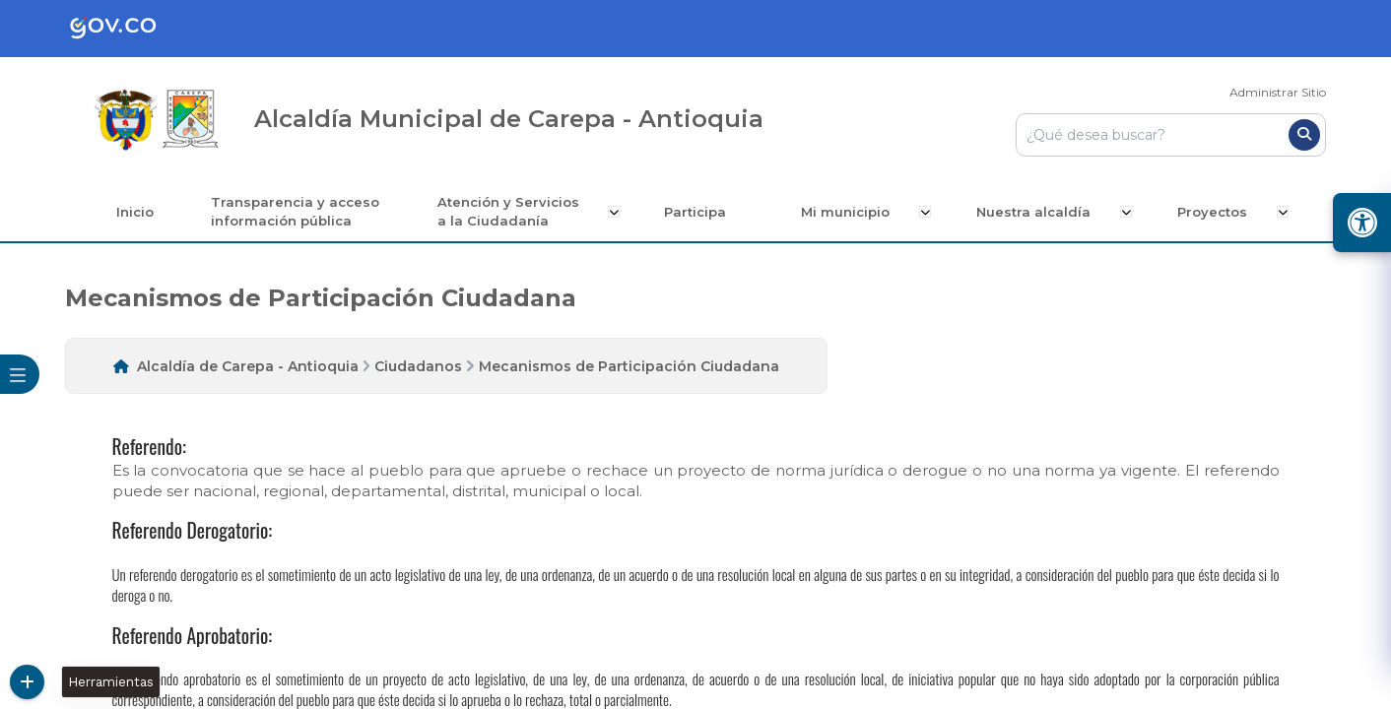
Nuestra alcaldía (1036, 212)
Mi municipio (850, 212)
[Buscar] (1304, 135)
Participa (700, 212)
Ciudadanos (418, 366)
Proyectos (1213, 212)
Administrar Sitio (1277, 92)
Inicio (137, 212)
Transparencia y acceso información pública (299, 211)
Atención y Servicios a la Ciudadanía (513, 211)
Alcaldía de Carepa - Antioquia (248, 366)
